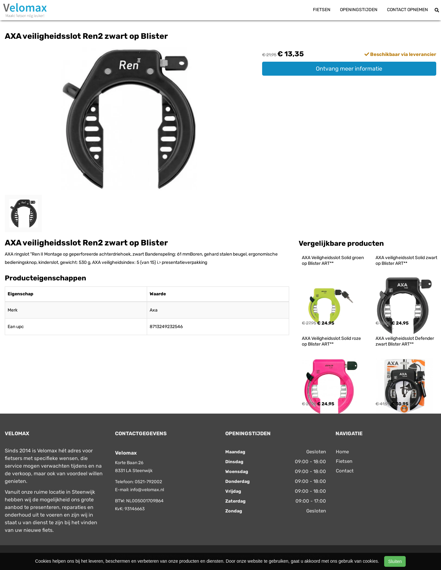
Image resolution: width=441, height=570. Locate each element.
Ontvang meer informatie (349, 68)
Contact (345, 471)
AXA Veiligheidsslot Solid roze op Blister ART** (332, 341)
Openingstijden (358, 9)
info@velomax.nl (147, 489)
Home (342, 452)
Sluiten (395, 561)
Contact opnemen (407, 9)
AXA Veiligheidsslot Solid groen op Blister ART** (333, 260)
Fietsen (321, 9)
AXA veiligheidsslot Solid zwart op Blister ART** (407, 260)
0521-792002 (148, 481)
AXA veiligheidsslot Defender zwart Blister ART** (405, 341)
